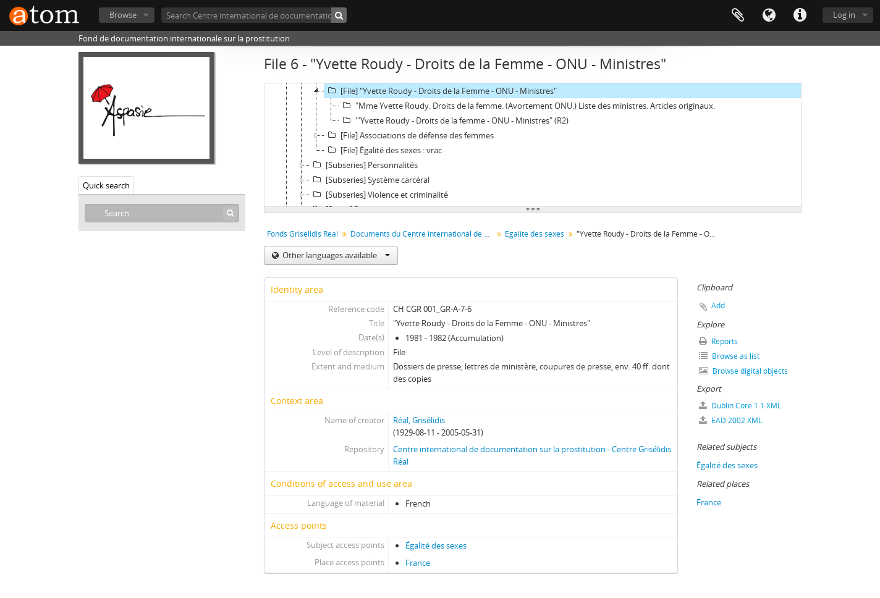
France (417, 562)
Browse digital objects (743, 371)
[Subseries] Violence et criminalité (379, 194)
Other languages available (335, 255)
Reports (718, 341)
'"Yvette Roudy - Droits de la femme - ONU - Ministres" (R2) (454, 120)
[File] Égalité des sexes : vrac (383, 150)
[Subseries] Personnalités (364, 165)
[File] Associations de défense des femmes (409, 135)
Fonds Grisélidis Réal (302, 234)
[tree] (532, 145)
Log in (844, 14)
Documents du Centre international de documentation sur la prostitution (423, 234)
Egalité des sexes (534, 234)
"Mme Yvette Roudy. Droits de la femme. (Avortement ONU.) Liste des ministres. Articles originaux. (527, 105)
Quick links (799, 15)
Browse (123, 14)
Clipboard (737, 15)
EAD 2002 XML (730, 420)
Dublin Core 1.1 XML (740, 405)
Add (718, 305)
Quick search (106, 185)
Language (768, 15)
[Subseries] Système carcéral (369, 179)
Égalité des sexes (436, 545)
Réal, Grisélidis (419, 420)
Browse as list (729, 356)
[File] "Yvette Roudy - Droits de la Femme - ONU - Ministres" (440, 90)
